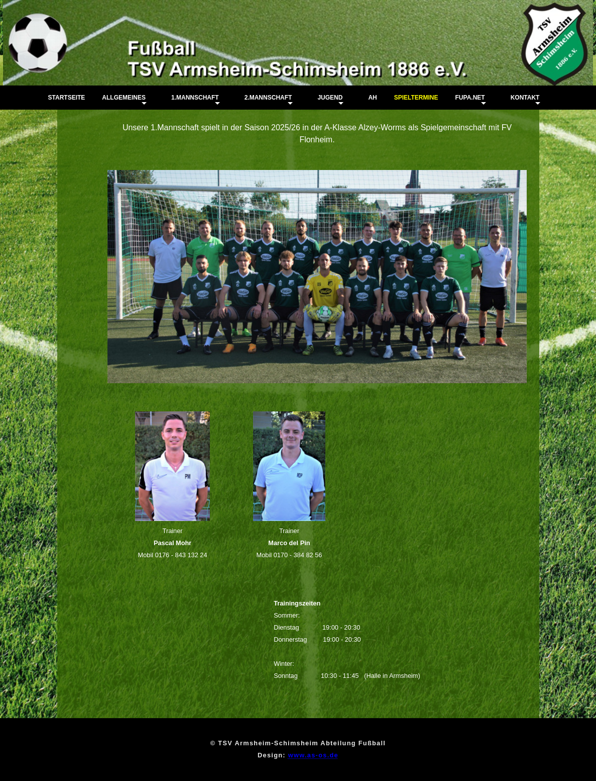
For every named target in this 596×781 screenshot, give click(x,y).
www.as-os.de (313, 755)
